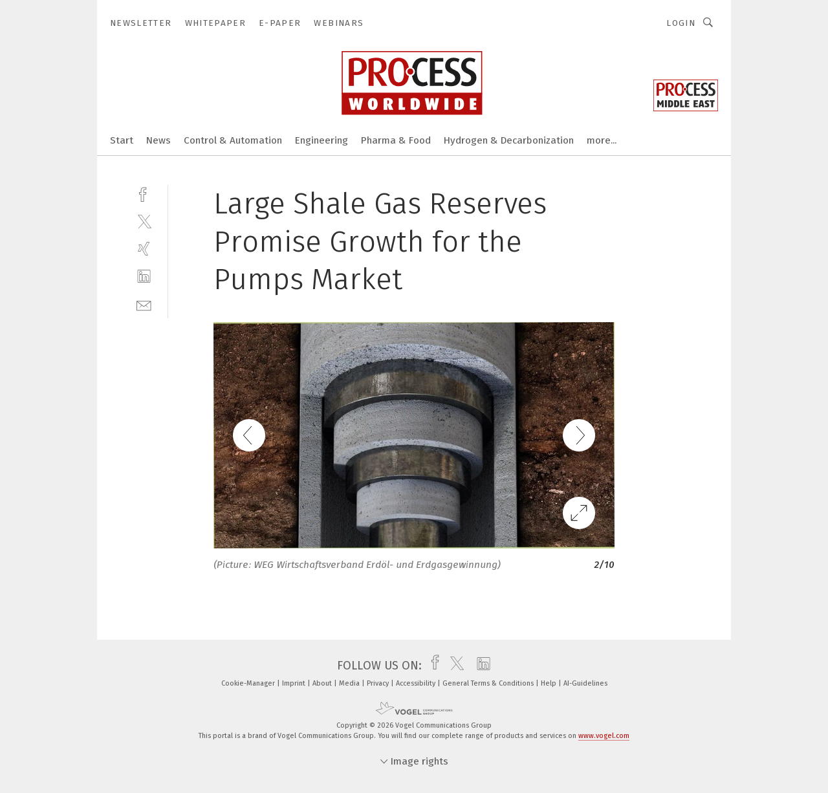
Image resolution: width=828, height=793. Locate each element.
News (158, 140)
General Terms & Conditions (489, 683)
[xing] (144, 249)
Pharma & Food (396, 140)
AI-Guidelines (585, 683)
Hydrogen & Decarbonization (509, 140)
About (323, 683)
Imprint (294, 683)
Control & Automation (233, 140)
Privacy (379, 683)
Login (680, 22)
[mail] (144, 304)
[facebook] (144, 193)
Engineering (321, 140)
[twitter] (144, 221)
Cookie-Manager (249, 683)
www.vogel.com (603, 736)
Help (549, 683)
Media (350, 683)
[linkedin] (144, 276)
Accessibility (416, 683)
